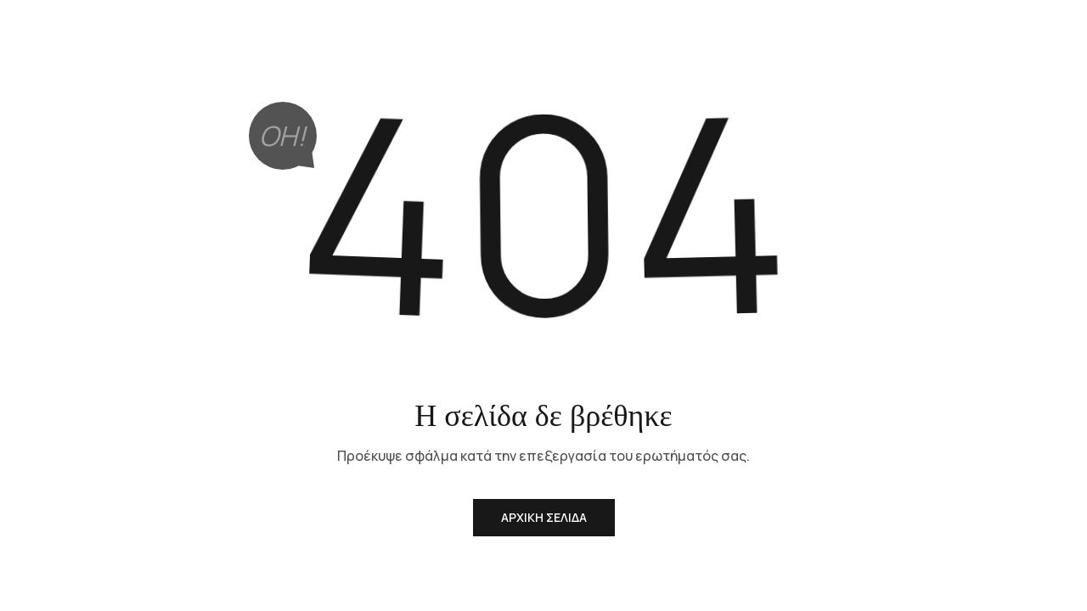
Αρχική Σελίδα (544, 517)
